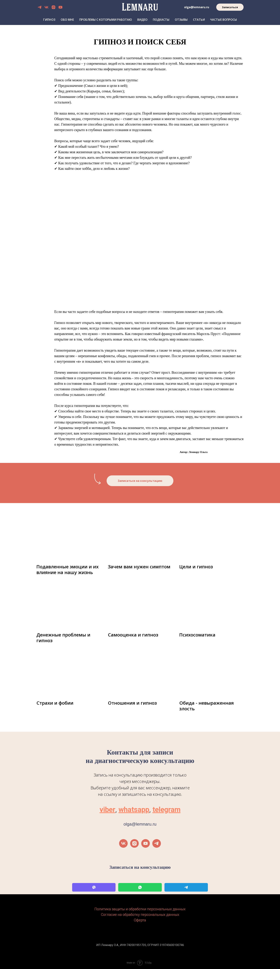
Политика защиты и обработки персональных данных (140, 909)
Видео (142, 20)
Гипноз (49, 20)
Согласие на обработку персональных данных (140, 914)
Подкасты (161, 20)
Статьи (199, 20)
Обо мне (67, 20)
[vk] (46, 7)
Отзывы (181, 20)
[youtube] (60, 7)
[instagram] (53, 7)
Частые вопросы (223, 20)
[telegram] (39, 7)
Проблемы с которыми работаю (105, 20)
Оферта (140, 920)
